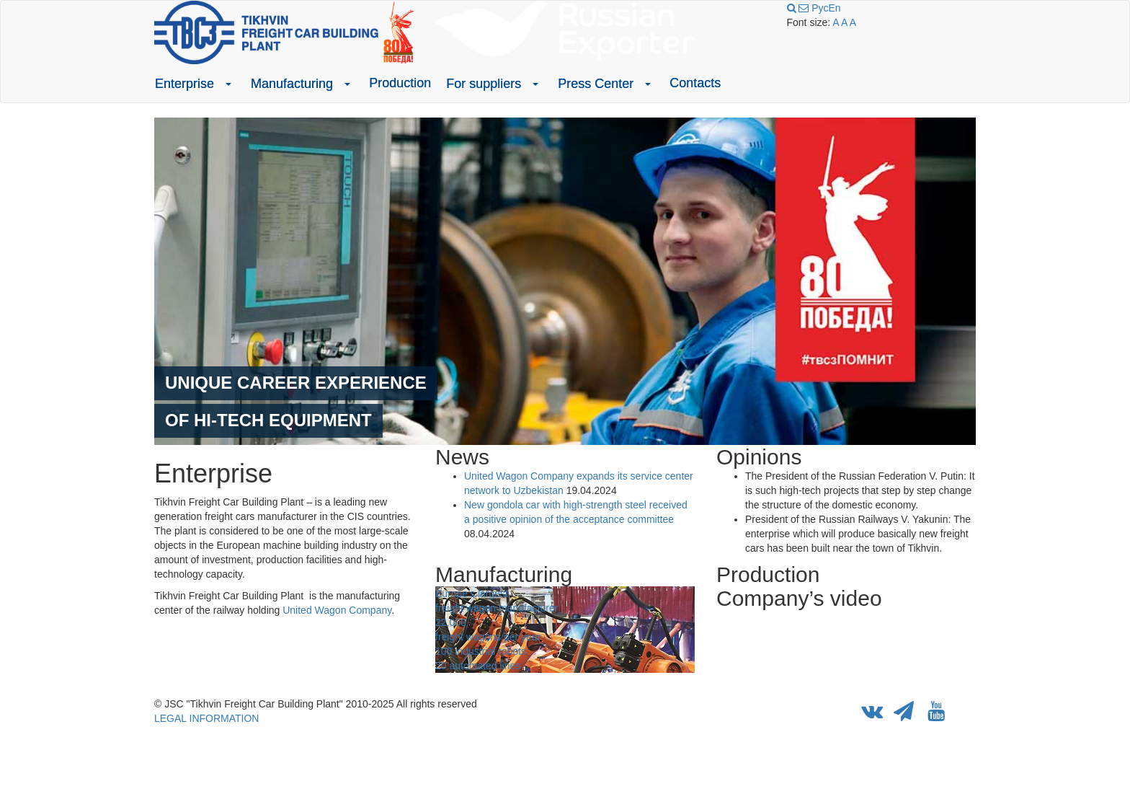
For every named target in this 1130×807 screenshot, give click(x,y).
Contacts (695, 83)
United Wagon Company (336, 610)
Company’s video (799, 598)
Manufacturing (292, 83)
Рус (819, 8)
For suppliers (483, 83)
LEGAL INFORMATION (206, 718)
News (462, 457)
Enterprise (184, 83)
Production (400, 83)
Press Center (595, 83)
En (834, 8)
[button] (228, 83)
